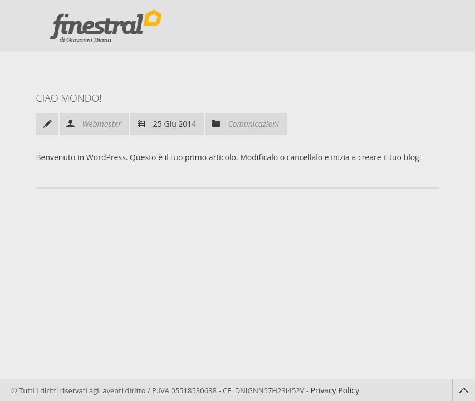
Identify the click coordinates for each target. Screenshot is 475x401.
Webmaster (101, 123)
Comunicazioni (253, 123)
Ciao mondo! (69, 98)
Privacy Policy (334, 390)
